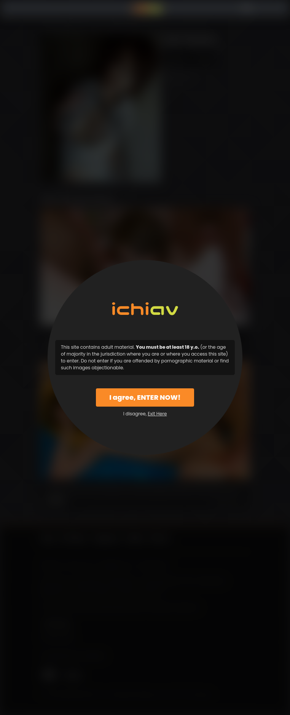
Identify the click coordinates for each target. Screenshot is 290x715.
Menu (46, 8)
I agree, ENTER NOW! (144, 397)
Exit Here (157, 413)
